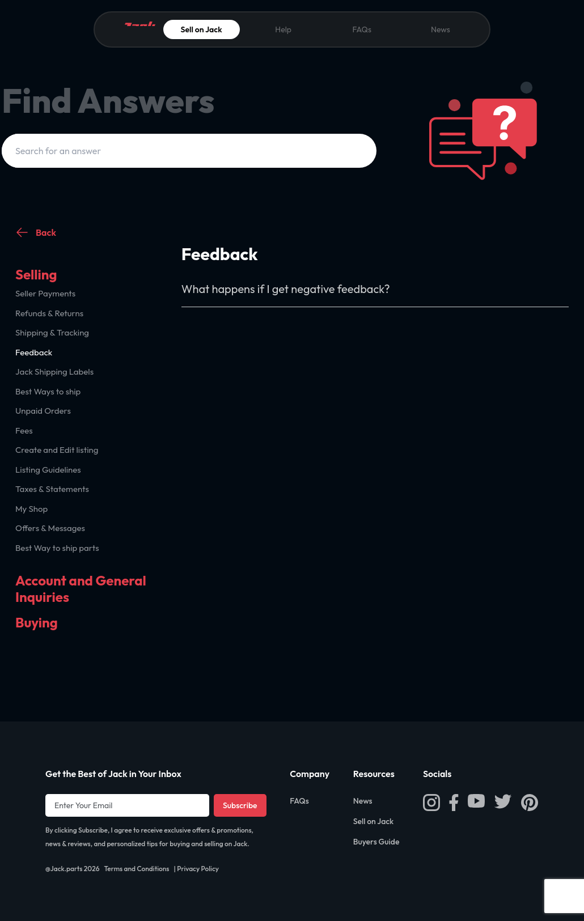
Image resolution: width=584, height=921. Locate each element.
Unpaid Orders (43, 410)
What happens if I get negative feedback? (285, 289)
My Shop (31, 508)
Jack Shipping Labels (54, 371)
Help (283, 29)
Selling (36, 274)
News (440, 29)
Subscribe (240, 805)
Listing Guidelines (48, 469)
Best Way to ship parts (57, 547)
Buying (36, 622)
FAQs (361, 29)
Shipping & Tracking (52, 332)
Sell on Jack (201, 29)
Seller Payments (45, 293)
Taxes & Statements (52, 488)
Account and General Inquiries (80, 588)
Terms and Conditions (136, 868)
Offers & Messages (50, 528)
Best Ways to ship (48, 391)
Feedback (33, 352)
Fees (24, 430)
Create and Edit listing (56, 449)
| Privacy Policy (196, 868)
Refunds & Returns (49, 313)
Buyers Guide (376, 842)
